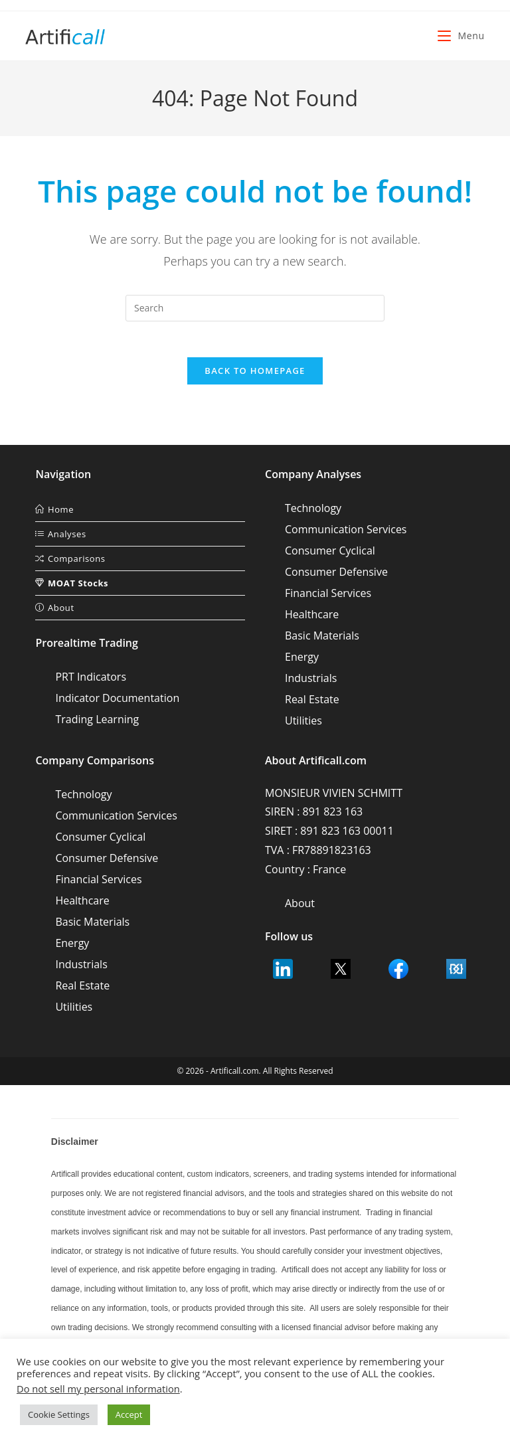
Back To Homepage (255, 375)
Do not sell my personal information (98, 1388)
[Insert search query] (255, 308)
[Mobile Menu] (461, 35)
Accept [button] (129, 1414)
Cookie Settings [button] (59, 1414)
